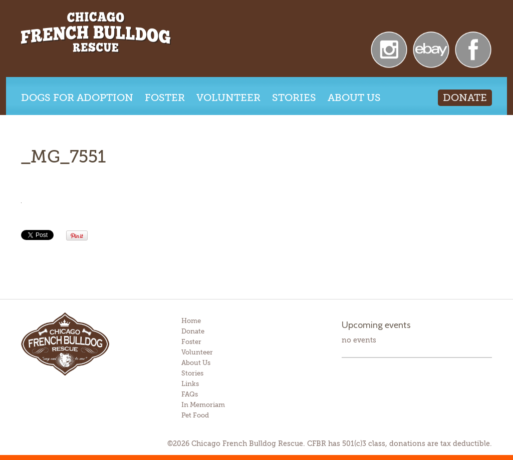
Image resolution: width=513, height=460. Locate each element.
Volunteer (228, 98)
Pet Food (195, 415)
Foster (165, 98)
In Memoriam (203, 404)
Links (190, 384)
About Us (354, 98)
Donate (465, 98)
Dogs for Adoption (77, 98)
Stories (294, 98)
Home (191, 320)
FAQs (189, 394)
